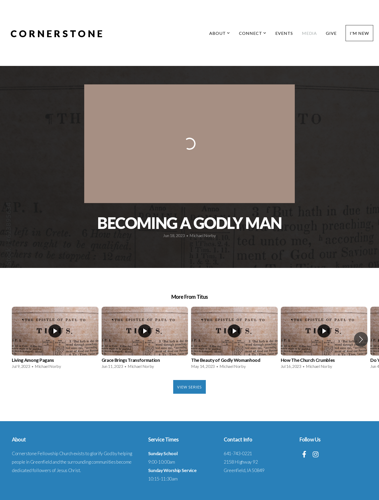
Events (284, 33)
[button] (361, 339)
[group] (55, 339)
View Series (189, 387)
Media (309, 33)
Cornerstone (57, 33)
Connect (252, 33)
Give (331, 33)
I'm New (359, 33)
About (219, 33)
